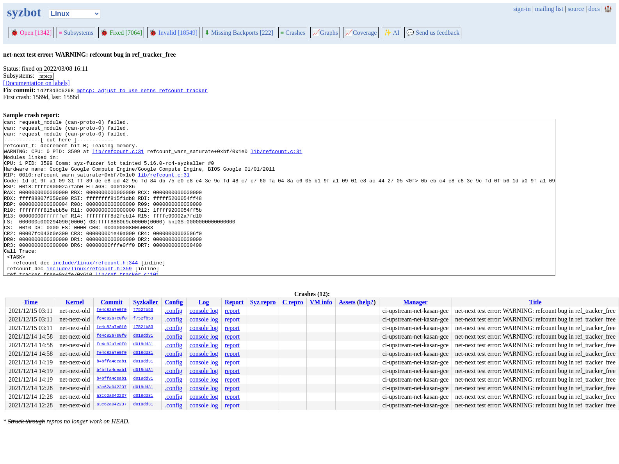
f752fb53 (143, 310)
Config (174, 302)
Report (234, 302)
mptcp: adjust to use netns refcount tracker (141, 90)
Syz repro (263, 302)
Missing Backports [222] (239, 32)
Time (30, 302)
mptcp (45, 76)
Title (535, 302)
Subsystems (76, 32)
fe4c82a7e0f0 (112, 310)
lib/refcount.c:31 (118, 158)
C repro (292, 302)
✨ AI (391, 32)
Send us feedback (432, 32)
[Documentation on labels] (36, 83)
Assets (347, 302)
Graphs (325, 32)
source (576, 8)
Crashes (292, 32)
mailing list (549, 8)
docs (593, 8)
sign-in (521, 8)
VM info (321, 302)
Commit (112, 302)
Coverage (361, 32)
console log (204, 310)
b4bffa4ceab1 (112, 361)
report (232, 310)
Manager (415, 302)
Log (204, 302)
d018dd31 (143, 336)
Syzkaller (145, 302)
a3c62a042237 (112, 387)
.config (173, 310)
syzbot (24, 12)
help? (366, 302)
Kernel (75, 302)
